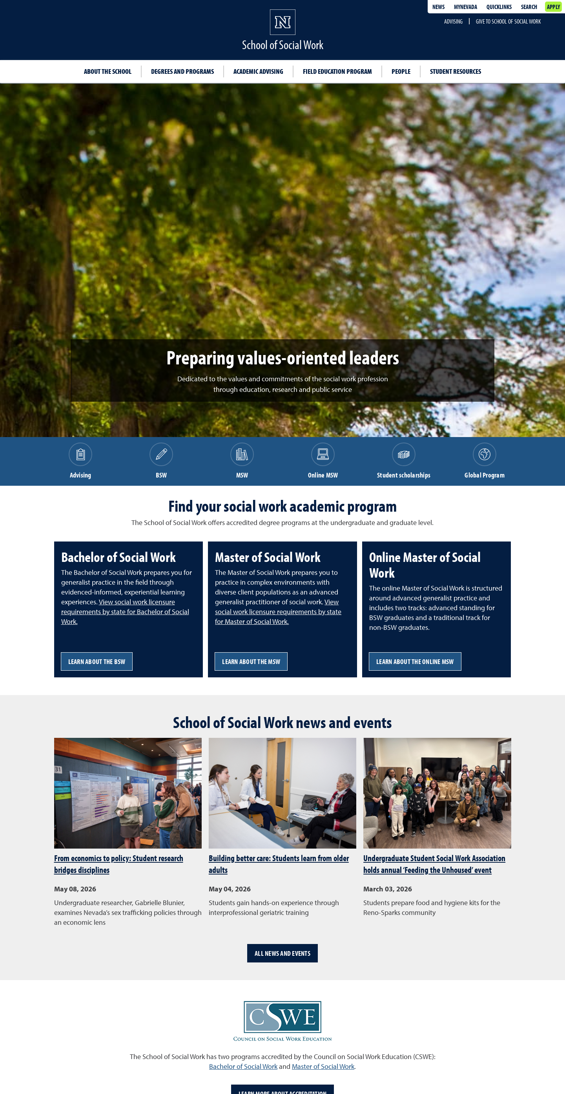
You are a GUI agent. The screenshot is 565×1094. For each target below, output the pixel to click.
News (438, 7)
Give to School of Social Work (508, 21)
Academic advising (258, 71)
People (401, 71)
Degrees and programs (182, 71)
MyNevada (465, 7)
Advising (453, 21)
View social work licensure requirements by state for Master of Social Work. (278, 611)
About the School (107, 71)
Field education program (337, 71)
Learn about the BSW (97, 661)
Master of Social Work (323, 1066)
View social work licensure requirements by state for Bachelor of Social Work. (125, 611)
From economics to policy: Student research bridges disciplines (118, 864)
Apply (553, 7)
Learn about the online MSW (415, 661)
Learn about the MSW (251, 661)
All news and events (282, 953)
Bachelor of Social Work (243, 1066)
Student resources (455, 71)
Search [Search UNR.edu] (529, 7)
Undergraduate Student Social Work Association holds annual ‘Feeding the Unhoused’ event (434, 864)
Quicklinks (499, 7)
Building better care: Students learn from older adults (279, 864)
